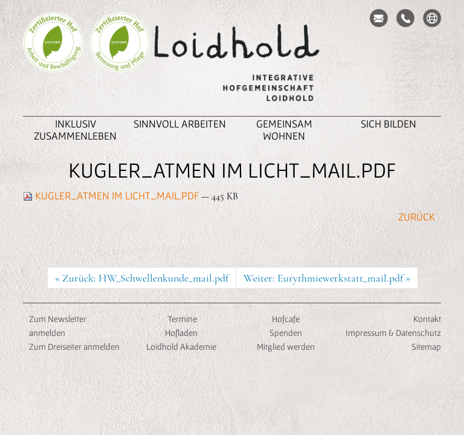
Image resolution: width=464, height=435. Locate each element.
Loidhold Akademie (181, 346)
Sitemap (426, 346)
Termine (181, 319)
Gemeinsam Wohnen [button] (284, 129)
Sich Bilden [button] (388, 123)
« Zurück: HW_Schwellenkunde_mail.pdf (141, 278)
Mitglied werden (286, 346)
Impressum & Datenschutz (393, 332)
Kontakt (427, 319)
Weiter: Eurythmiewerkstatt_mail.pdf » (326, 278)
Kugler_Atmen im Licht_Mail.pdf (112, 195)
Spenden (285, 332)
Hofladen (181, 332)
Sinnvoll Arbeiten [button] (180, 123)
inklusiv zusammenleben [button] (75, 129)
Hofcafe (286, 319)
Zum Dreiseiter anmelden (74, 346)
